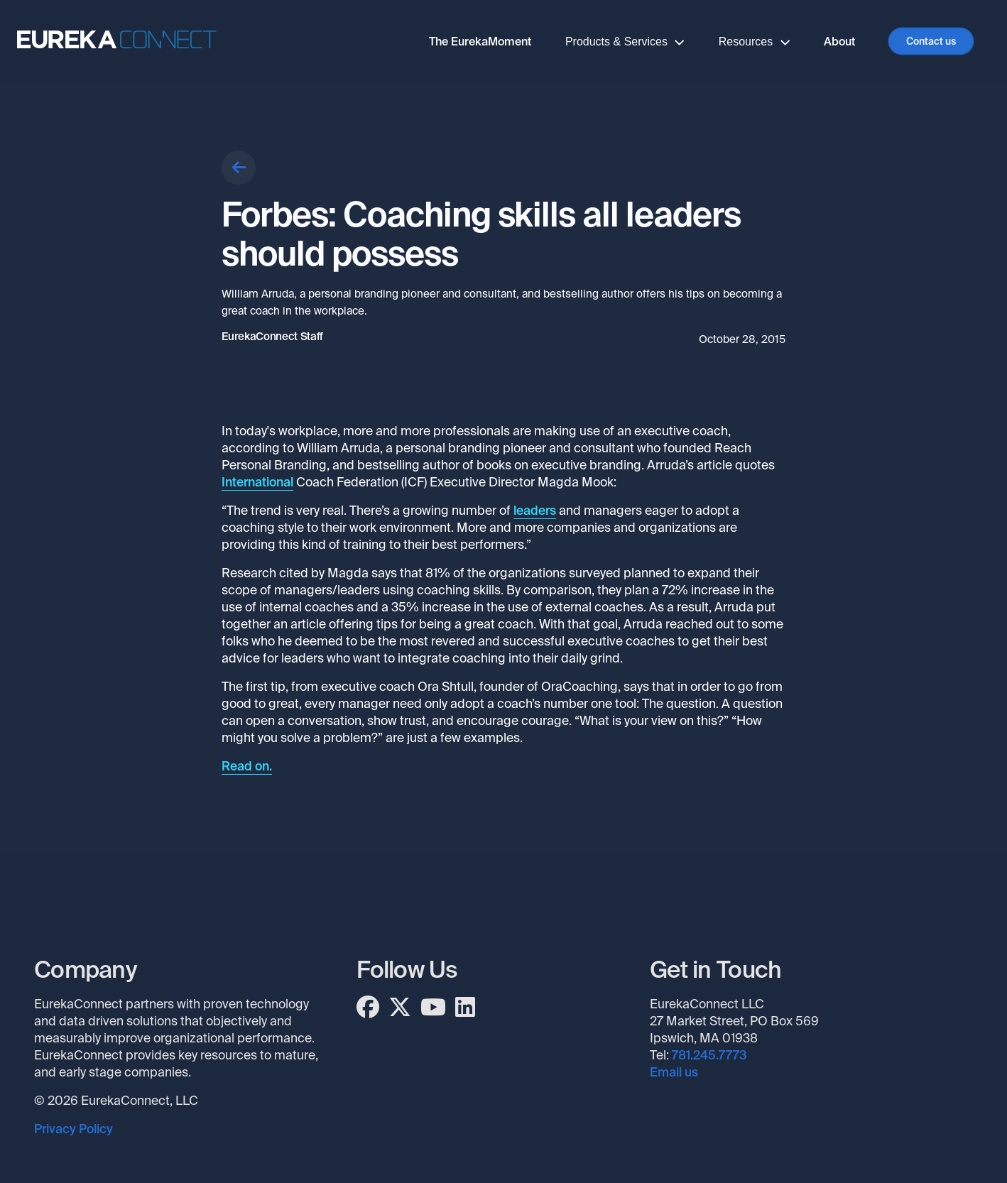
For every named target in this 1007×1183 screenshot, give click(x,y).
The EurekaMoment (480, 41)
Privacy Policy (73, 1129)
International (257, 482)
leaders (534, 510)
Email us (674, 1072)
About (839, 41)
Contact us (931, 41)
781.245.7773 (709, 1055)
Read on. (247, 766)
